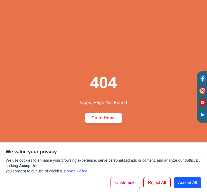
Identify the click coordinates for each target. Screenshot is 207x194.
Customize (125, 182)
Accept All (187, 182)
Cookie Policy (75, 171)
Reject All (157, 182)
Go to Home (103, 118)
